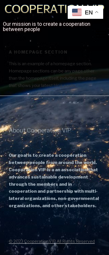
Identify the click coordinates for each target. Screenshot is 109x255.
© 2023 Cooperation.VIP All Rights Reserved (52, 241)
